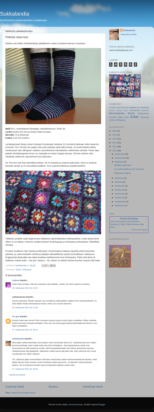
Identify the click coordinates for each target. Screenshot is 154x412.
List (116, 221)
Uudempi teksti (14, 386)
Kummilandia (134, 110)
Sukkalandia (14, 14)
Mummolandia (116, 113)
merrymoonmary (75, 404)
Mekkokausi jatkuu (122, 173)
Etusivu (53, 386)
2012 (114, 146)
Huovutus (125, 108)
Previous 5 (115, 224)
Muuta (131, 113)
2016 (114, 131)
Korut (126, 110)
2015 (114, 135)
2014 (114, 139)
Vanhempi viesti (92, 386)
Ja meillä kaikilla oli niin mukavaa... (129, 169)
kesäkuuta (119, 190)
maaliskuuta (120, 201)
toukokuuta (120, 194)
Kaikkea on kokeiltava (139, 107)
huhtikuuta (120, 197)
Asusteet (112, 108)
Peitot (120, 117)
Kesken (112, 110)
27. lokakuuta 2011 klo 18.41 (25, 330)
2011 (114, 150)
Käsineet (145, 110)
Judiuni (15, 280)
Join (112, 221)
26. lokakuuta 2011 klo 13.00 (25, 307)
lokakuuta (119, 162)
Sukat (18, 270)
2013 (114, 143)
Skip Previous (133, 224)
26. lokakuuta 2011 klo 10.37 (25, 288)
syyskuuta (119, 178)
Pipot (127, 117)
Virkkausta (27, 270)
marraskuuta (120, 158)
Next (129, 221)
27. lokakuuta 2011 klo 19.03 (25, 369)
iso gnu (15, 316)
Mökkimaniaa (143, 113)
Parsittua (112, 117)
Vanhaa (112, 120)
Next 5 (123, 224)
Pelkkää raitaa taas (122, 165)
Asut (118, 108)
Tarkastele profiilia (128, 34)
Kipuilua (119, 110)
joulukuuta (119, 154)
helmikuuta (120, 205)
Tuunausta (144, 117)
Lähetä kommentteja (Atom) (23, 393)
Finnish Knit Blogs (129, 218)
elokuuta (119, 182)
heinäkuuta (120, 186)
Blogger (101, 404)
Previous (122, 221)
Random (135, 221)
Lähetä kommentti (17, 375)
